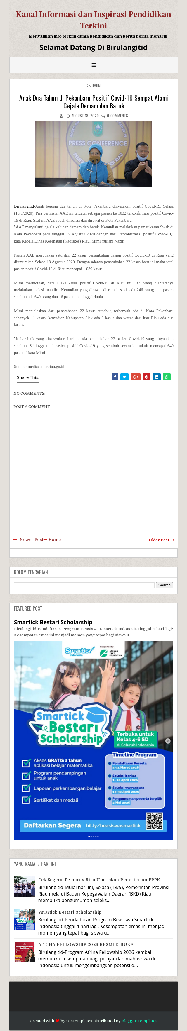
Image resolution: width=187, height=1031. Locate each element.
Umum (96, 85)
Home (55, 539)
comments (117, 115)
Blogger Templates (139, 1021)
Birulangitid (24, 206)
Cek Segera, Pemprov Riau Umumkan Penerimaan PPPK (99, 879)
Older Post (159, 540)
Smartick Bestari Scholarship (53, 622)
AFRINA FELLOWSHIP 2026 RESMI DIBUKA (86, 944)
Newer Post (31, 539)
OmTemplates (79, 1021)
